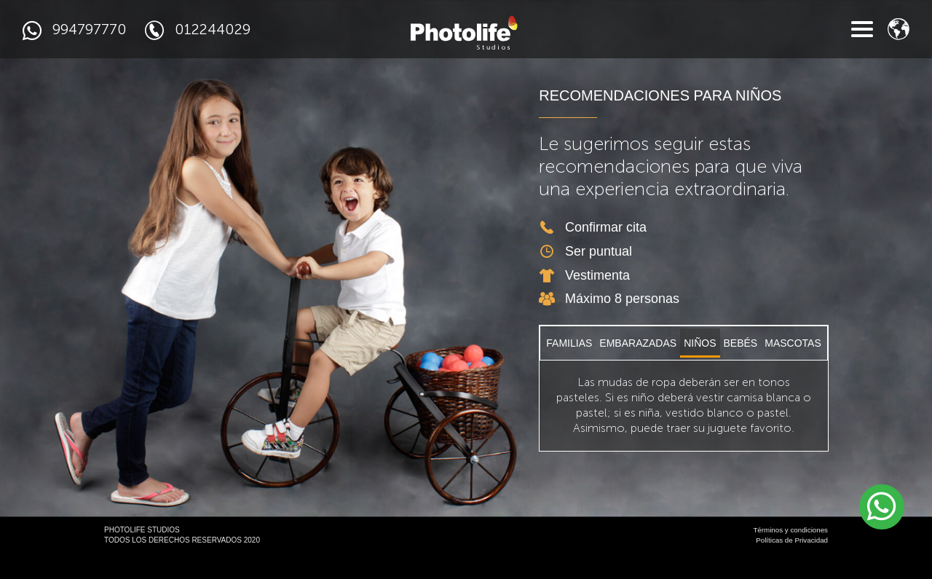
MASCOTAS (793, 369)
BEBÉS (741, 369)
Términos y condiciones (789, 555)
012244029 (197, 30)
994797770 (75, 30)
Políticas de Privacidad (791, 566)
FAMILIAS (569, 369)
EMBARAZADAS (637, 369)
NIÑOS (700, 369)
